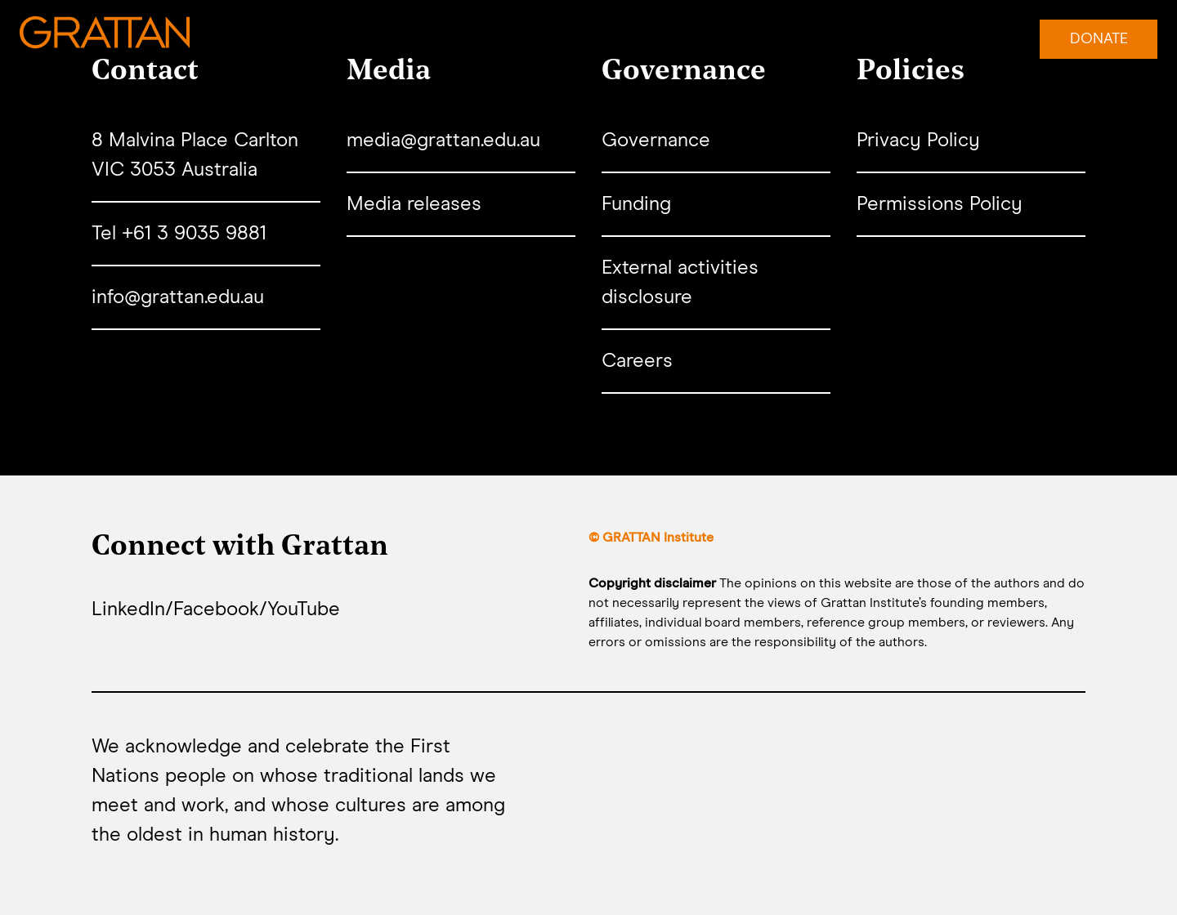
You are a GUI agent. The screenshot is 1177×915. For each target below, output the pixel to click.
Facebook (216, 609)
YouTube (303, 609)
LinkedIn (128, 609)
